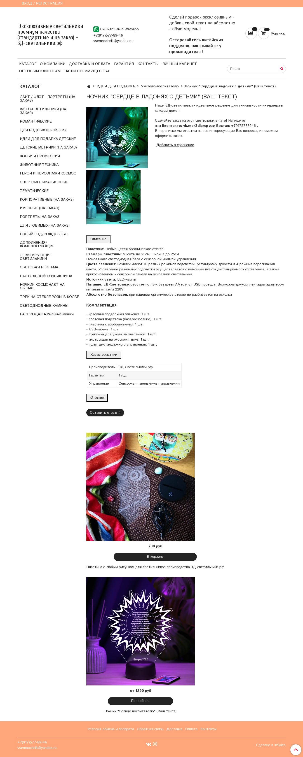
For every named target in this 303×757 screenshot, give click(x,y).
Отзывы (97, 397)
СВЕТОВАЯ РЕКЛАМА (39, 267)
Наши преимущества (87, 71)
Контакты (148, 64)
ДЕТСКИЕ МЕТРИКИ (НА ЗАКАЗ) (48, 147)
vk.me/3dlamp (195, 125)
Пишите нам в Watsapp (116, 29)
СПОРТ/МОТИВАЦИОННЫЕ (44, 182)
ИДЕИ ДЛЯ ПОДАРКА (116, 86)
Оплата (191, 729)
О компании (52, 64)
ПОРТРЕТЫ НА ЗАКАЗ (39, 216)
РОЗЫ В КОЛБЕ (65, 297)
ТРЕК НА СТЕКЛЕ (35, 297)
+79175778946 (243, 125)
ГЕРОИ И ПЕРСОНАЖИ (40, 173)
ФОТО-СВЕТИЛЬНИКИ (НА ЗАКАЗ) (43, 111)
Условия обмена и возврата (110, 729)
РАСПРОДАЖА (33, 314)
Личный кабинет (179, 64)
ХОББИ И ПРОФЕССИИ (40, 156)
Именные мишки (60, 314)
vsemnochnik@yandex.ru (112, 41)
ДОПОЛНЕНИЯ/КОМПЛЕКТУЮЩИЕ (37, 244)
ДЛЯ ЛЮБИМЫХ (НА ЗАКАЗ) (45, 225)
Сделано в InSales (271, 745)
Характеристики (103, 354)
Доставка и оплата (89, 64)
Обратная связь (150, 729)
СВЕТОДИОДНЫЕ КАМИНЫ (44, 305)
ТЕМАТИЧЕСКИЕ (34, 190)
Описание (98, 239)
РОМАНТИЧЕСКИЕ (36, 121)
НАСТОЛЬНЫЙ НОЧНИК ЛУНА (46, 276)
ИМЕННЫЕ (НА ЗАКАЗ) (39, 208)
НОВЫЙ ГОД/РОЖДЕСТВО (44, 234)
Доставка (174, 729)
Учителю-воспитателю (160, 86)
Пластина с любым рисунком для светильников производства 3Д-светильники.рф (155, 567)
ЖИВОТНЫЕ (30, 164)
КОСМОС (68, 173)
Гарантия (124, 64)
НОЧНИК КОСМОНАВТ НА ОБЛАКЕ (42, 286)
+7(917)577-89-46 (108, 35)
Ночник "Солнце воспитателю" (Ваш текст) (140, 711)
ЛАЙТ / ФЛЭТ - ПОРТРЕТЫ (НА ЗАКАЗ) (47, 98)
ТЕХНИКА (50, 164)
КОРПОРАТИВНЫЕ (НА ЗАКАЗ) (47, 199)
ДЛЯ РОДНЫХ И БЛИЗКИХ (43, 130)
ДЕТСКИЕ (67, 139)
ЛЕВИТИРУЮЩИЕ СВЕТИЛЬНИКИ (36, 257)
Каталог (28, 64)
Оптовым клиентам (40, 71)
